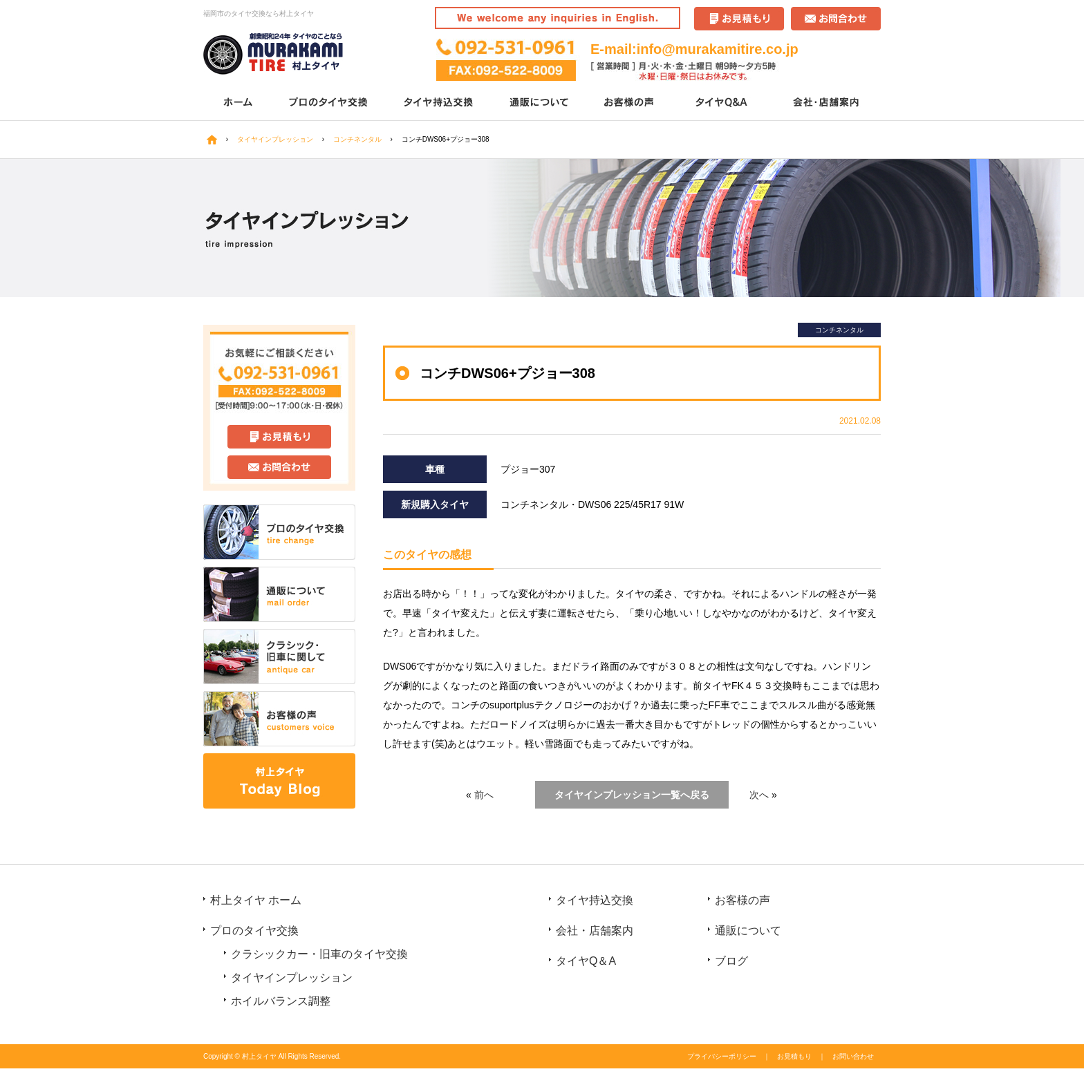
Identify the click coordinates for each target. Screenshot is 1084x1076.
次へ (759, 794)
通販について (540, 103)
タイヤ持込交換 (440, 103)
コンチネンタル (839, 330)
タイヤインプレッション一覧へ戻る (631, 794)
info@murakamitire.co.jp (717, 49)
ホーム (237, 103)
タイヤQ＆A (723, 103)
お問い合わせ (853, 1056)
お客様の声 (630, 103)
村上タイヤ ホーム (255, 900)
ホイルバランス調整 (280, 1001)
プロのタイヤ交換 (329, 103)
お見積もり (794, 1056)
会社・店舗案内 (827, 103)
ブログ (731, 961)
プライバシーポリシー (721, 1056)
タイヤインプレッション (292, 977)
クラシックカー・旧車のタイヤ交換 (319, 954)
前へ (484, 794)
